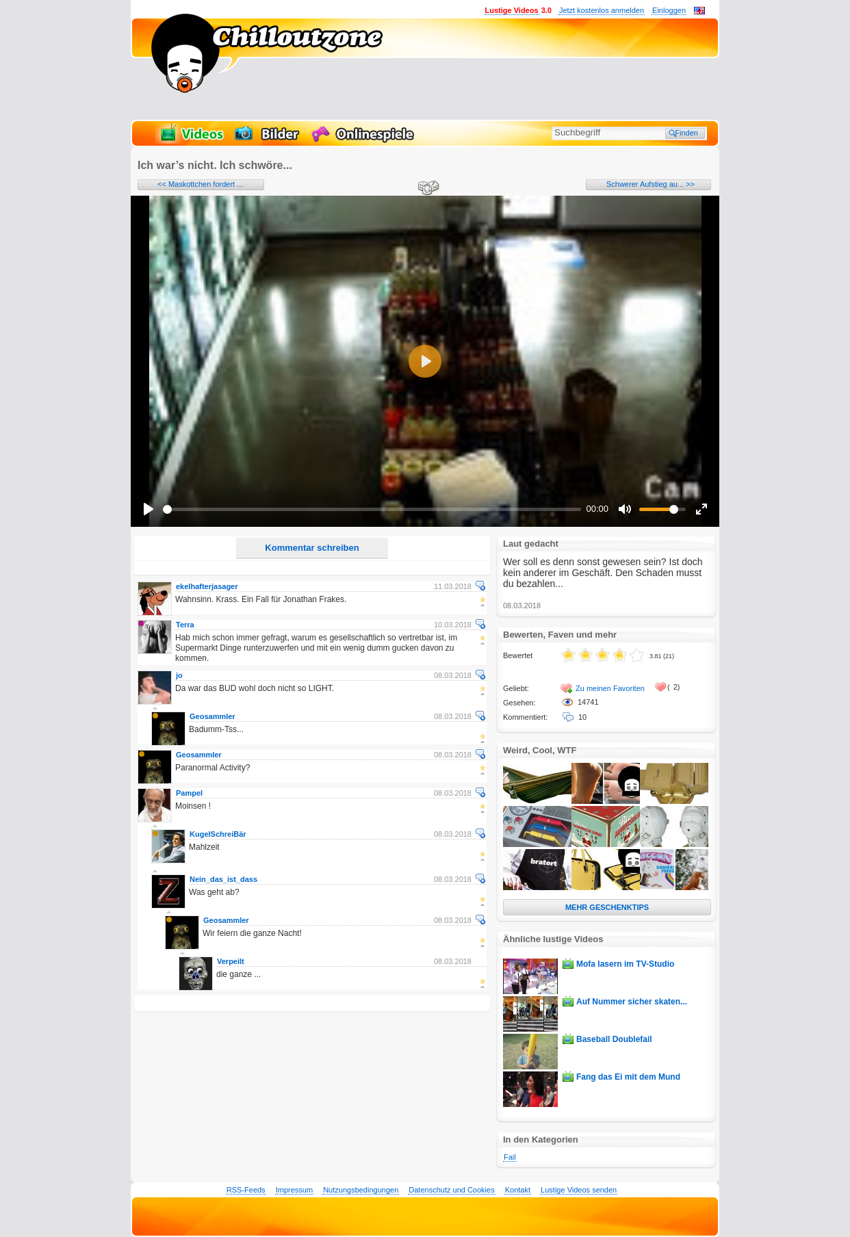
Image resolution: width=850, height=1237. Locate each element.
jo (179, 675)
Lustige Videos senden (579, 1190)
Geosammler (212, 716)
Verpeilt (230, 961)
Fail (510, 1157)
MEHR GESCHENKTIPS (607, 907)
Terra (185, 625)
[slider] (372, 509)
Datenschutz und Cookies (451, 1190)
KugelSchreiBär (218, 834)
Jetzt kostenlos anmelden (601, 10)
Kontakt (517, 1190)
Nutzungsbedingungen (360, 1190)
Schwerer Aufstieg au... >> (650, 184)
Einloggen (669, 10)
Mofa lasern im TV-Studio (625, 964)
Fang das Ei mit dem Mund (628, 1077)
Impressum (294, 1190)
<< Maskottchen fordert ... (200, 184)
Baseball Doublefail (614, 1039)
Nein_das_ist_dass (223, 879)
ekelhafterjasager (207, 586)
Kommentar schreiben (312, 548)
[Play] (148, 509)
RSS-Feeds (246, 1190)
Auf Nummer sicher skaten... (631, 1001)
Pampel (189, 793)
